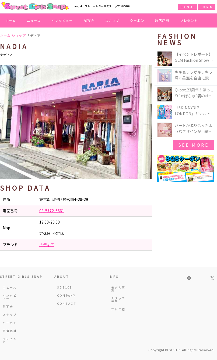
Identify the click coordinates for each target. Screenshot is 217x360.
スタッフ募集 (118, 299)
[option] (76, 122)
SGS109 (65, 287)
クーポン (137, 20)
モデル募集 (118, 288)
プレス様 (118, 309)
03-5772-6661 (51, 210)
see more (193, 145)
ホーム (10, 20)
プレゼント (189, 20)
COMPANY (65, 295)
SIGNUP (188, 7)
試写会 (89, 20)
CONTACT (65, 303)
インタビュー (62, 20)
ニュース (34, 20)
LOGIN (207, 7)
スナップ (112, 20)
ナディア (46, 244)
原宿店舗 (162, 20)
